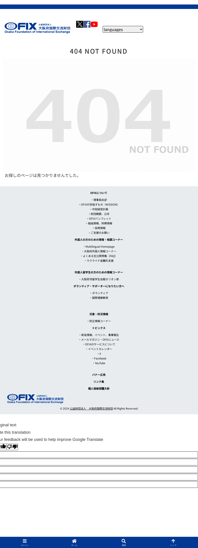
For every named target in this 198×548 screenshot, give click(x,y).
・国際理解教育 (98, 297)
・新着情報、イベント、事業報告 (99, 335)
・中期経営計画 (98, 209)
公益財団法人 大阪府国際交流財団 (91, 408)
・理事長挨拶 (99, 200)
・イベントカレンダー (98, 349)
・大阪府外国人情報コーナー (98, 251)
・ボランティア (99, 293)
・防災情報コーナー (99, 321)
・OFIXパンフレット (98, 218)
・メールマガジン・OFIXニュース (98, 339)
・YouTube (98, 363)
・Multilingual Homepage (99, 246)
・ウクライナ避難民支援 (99, 260)
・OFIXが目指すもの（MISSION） (99, 204)
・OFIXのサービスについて (98, 344)
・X (99, 353)
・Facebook (98, 358)
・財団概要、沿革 (99, 214)
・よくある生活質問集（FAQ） (98, 256)
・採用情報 (98, 228)
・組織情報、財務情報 (98, 223)
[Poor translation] (12, 446)
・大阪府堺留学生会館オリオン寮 (99, 279)
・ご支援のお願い (99, 232)
